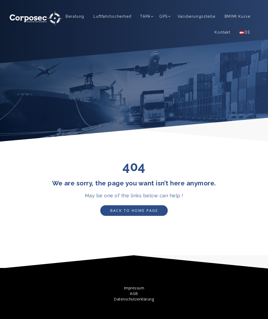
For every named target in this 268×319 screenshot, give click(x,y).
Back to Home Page (129, 210)
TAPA (145, 16)
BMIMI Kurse (238, 16)
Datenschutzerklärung (134, 299)
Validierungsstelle (197, 16)
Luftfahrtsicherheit (112, 16)
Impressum (134, 287)
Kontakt (222, 32)
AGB (134, 293)
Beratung (75, 16)
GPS (163, 16)
